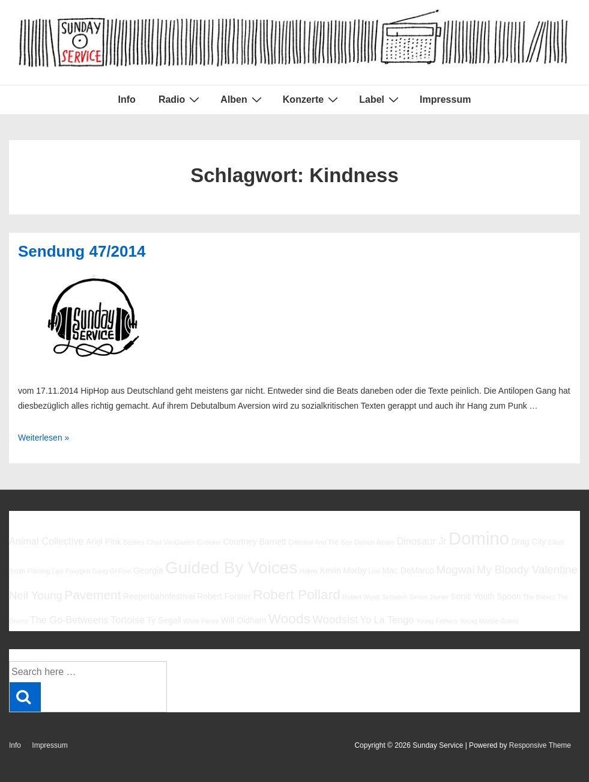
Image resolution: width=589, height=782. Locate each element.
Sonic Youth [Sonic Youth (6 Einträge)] (472, 596)
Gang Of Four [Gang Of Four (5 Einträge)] (111, 571)
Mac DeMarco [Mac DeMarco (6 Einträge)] (408, 570)
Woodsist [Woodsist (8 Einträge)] (335, 619)
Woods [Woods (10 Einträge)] (289, 618)
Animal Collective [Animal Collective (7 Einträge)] (46, 541)
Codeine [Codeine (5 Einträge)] (209, 542)
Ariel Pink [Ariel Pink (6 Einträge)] (103, 541)
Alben (242, 99)
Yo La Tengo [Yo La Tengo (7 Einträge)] (387, 619)
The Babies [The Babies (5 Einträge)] (539, 596)
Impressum (445, 99)
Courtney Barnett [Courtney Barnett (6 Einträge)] (254, 541)
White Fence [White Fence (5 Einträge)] (201, 621)
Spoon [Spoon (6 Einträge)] (509, 596)
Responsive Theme (540, 745)
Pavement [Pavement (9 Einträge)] (92, 595)
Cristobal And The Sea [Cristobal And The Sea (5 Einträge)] (320, 542)
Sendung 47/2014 (81, 251)
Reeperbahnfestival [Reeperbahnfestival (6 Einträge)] (159, 596)
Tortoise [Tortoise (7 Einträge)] (127, 619)
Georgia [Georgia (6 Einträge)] (148, 570)
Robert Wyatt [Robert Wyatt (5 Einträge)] (360, 596)
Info (127, 99)
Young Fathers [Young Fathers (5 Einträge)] (437, 621)
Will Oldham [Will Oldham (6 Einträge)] (243, 620)
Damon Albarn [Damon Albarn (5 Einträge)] (374, 542)
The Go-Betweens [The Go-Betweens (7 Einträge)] (69, 619)
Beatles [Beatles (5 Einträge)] (134, 542)
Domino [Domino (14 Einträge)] (479, 538)
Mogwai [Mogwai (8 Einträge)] (455, 569)
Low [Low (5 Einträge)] (375, 571)
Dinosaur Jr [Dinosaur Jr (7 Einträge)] (422, 541)
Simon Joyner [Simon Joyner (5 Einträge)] (429, 596)
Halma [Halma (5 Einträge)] (309, 571)
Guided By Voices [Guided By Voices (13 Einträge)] (231, 567)
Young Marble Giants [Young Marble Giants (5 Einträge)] (489, 621)
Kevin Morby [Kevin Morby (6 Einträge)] (343, 570)
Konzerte (312, 99)
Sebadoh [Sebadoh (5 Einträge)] (395, 596)
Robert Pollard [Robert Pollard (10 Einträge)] (296, 594)
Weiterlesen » (43, 437)
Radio (180, 99)
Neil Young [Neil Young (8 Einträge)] (35, 595)
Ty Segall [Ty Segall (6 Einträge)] (163, 620)
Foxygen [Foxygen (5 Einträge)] (77, 571)
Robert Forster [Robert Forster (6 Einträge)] (224, 596)
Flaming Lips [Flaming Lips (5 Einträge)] (46, 571)
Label (380, 99)
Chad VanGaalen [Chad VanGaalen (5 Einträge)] (170, 542)
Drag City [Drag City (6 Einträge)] (528, 541)
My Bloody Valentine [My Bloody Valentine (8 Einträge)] (527, 569)
